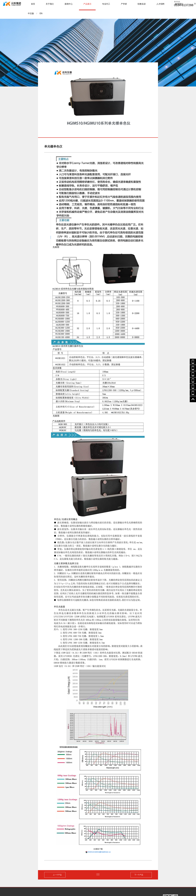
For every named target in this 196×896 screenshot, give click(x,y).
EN (167, 5)
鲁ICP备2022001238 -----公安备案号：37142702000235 (62, 887)
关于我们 (50, 5)
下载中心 (152, 5)
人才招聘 (126, 5)
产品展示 (76, 5)
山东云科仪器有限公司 (34, 887)
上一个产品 (58, 851)
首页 (39, 5)
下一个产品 (138, 851)
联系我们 (139, 5)
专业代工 (89, 5)
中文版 (161, 5)
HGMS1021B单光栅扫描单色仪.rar (99, 829)
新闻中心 (63, 5)
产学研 (101, 5)
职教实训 (113, 5)
